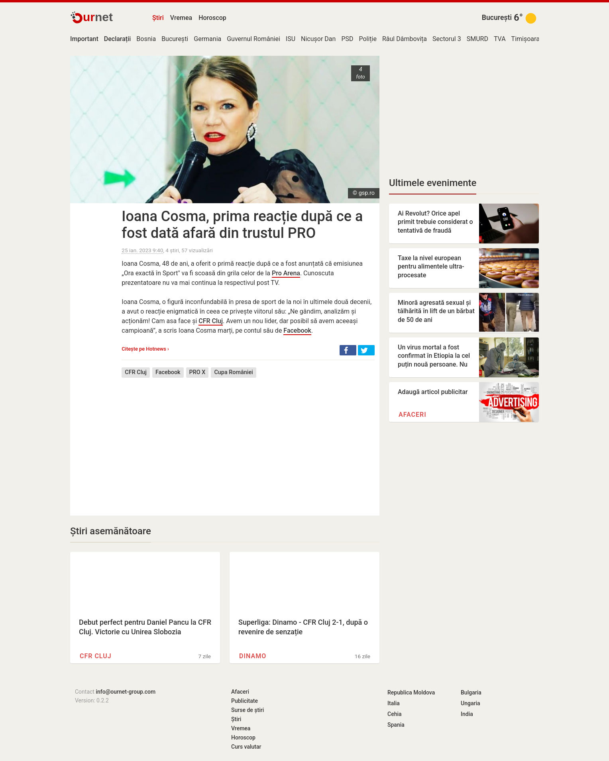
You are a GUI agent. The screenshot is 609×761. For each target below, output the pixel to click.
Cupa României (233, 372)
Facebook (297, 330)
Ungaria (470, 703)
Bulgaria (471, 692)
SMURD (477, 39)
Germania (207, 39)
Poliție (368, 39)
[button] (348, 350)
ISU (290, 39)
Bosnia (146, 39)
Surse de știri (247, 710)
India (467, 714)
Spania (396, 725)
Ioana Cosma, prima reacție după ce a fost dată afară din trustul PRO (242, 224)
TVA (500, 39)
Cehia (394, 714)
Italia (393, 703)
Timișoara (525, 39)
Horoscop (212, 18)
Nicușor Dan (318, 39)
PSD (347, 39)
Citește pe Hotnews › (145, 349)
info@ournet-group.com (125, 691)
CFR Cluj (210, 321)
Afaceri (412, 414)
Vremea (181, 18)
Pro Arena (286, 273)
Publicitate (244, 701)
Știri (158, 18)
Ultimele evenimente (432, 182)
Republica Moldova (411, 692)
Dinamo (252, 656)
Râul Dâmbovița (404, 39)
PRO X (197, 372)
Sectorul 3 (446, 39)
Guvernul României (253, 39)
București (497, 18)
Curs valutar (246, 746)
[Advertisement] (248, 440)
